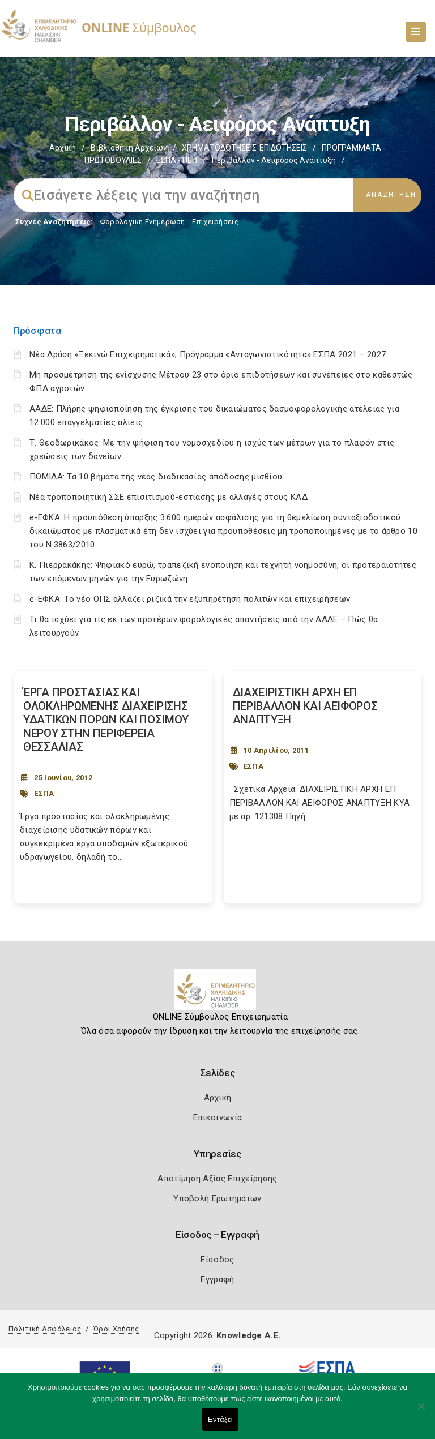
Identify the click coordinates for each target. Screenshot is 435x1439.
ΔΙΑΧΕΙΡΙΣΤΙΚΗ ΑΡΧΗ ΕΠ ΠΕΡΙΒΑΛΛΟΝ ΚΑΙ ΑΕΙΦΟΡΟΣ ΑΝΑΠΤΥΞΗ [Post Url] (305, 706)
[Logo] (218, 994)
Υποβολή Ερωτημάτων (217, 1198)
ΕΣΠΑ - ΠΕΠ (176, 160)
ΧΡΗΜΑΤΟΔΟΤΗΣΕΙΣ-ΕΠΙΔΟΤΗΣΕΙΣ (244, 147)
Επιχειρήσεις (215, 221)
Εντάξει (220, 1419)
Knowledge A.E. (248, 1335)
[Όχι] (421, 1412)
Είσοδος (217, 1259)
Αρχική (62, 147)
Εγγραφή (217, 1279)
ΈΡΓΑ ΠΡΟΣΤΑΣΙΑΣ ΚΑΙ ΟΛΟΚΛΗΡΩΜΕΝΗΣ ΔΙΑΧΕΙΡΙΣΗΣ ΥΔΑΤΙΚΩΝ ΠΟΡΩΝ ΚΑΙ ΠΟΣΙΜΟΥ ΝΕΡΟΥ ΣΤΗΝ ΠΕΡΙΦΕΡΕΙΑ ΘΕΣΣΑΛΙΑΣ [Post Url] (106, 719)
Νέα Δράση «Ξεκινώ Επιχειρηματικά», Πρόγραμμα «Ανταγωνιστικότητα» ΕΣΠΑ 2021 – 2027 (207, 354)
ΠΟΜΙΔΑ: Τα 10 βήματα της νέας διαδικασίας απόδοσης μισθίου (155, 477)
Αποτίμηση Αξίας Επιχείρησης (217, 1179)
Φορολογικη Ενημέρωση (142, 221)
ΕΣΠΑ (44, 793)
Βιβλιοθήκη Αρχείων (129, 147)
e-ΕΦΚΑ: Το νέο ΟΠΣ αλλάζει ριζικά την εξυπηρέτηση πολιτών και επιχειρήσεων (189, 599)
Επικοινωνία (217, 1117)
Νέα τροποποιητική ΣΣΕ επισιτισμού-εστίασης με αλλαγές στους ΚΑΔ (168, 497)
